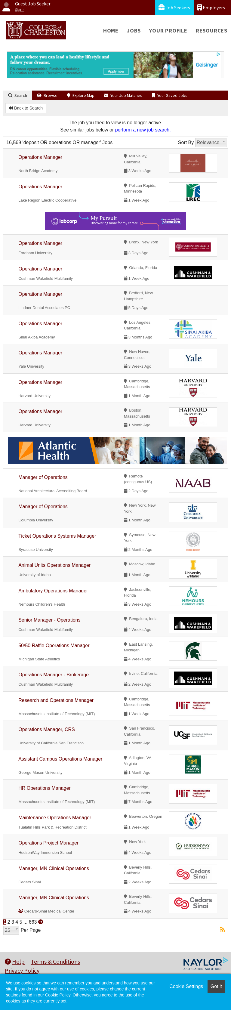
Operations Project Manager (48, 842)
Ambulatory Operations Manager (53, 590)
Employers (211, 7)
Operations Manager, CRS (46, 729)
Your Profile (168, 30)
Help (15, 961)
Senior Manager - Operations (49, 619)
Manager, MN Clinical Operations (53, 868)
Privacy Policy (22, 970)
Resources (211, 30)
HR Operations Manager (44, 788)
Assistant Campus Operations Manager (60, 758)
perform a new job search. (143, 129)
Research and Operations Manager (56, 700)
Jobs (134, 30)
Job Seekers (174, 7)
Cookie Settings (186, 986)
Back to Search (26, 108)
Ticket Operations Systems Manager (57, 536)
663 (33, 922)
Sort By (186, 142)
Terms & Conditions (55, 961)
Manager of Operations (43, 477)
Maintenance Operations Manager (54, 817)
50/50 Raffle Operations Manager (53, 645)
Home (111, 30)
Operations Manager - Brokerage (53, 674)
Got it (216, 986)
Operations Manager (40, 157)
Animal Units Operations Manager (54, 565)
